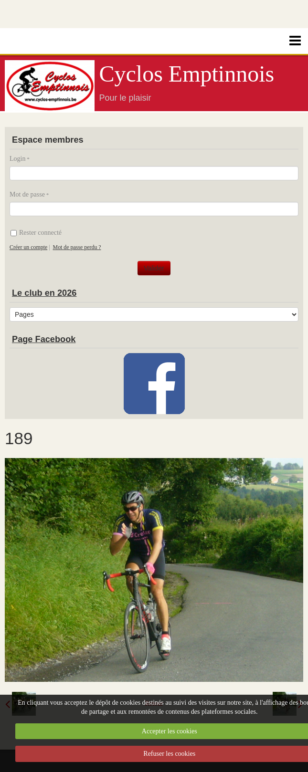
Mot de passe (27, 194)
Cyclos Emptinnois (187, 73)
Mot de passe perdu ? (77, 247)
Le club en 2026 (44, 293)
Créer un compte (28, 247)
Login (17, 158)
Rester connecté (36, 232)
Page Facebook (43, 339)
